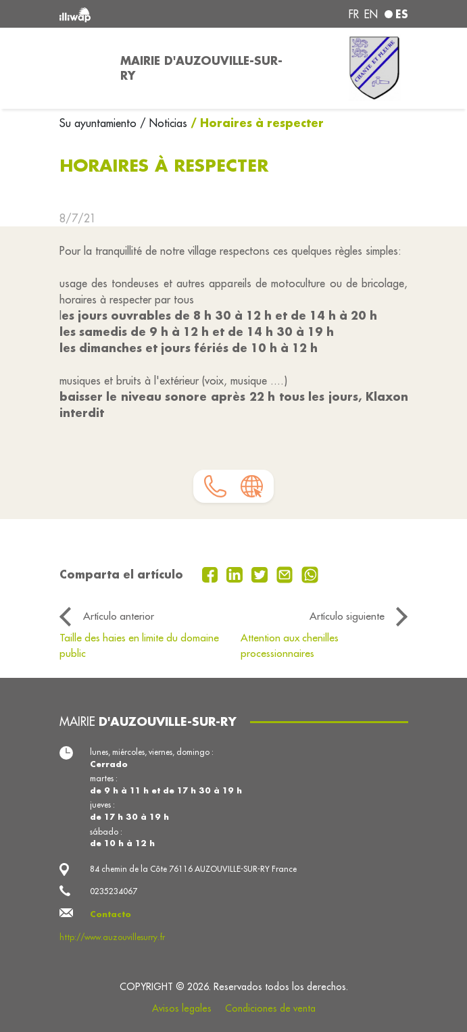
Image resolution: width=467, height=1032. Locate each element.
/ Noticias (163, 123)
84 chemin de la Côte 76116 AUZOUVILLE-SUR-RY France (193, 869)
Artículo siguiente (347, 616)
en (371, 14)
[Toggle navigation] (81, 68)
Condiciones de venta (270, 1008)
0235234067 (113, 891)
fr (354, 14)
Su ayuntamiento (99, 123)
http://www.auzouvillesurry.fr (112, 937)
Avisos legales (182, 1008)
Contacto (110, 914)
